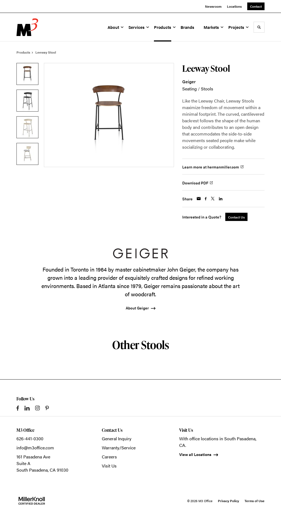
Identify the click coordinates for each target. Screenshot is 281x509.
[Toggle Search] (259, 27)
